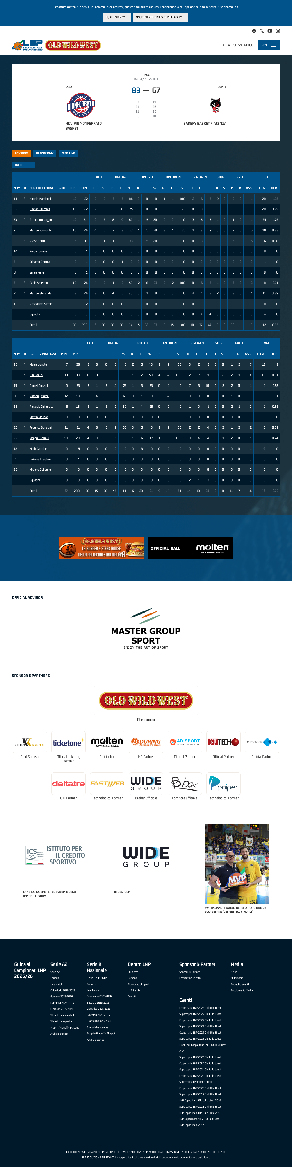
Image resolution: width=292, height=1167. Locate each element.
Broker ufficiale (146, 798)
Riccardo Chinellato (41, 406)
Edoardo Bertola (40, 262)
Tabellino (68, 153)
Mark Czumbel (38, 448)
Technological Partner (107, 798)
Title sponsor (146, 719)
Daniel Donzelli (39, 385)
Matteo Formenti (40, 230)
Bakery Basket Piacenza (204, 123)
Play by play (45, 153)
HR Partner (146, 757)
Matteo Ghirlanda (40, 293)
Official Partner (184, 757)
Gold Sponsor (30, 757)
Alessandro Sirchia (41, 304)
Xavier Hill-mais (40, 209)
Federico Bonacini (41, 427)
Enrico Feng (37, 272)
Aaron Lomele (38, 251)
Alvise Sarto (37, 241)
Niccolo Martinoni (40, 199)
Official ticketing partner (68, 759)
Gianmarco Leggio (41, 220)
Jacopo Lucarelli (39, 438)
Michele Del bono (40, 469)
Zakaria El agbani (40, 459)
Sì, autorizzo (115, 17)
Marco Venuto (38, 364)
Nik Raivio (36, 375)
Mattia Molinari (39, 417)
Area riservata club (238, 45)
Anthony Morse (39, 396)
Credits (222, 1151)
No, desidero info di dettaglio (159, 17)
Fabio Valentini (39, 283)
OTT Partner (68, 798)
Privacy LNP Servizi (168, 1151)
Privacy (150, 1151)
